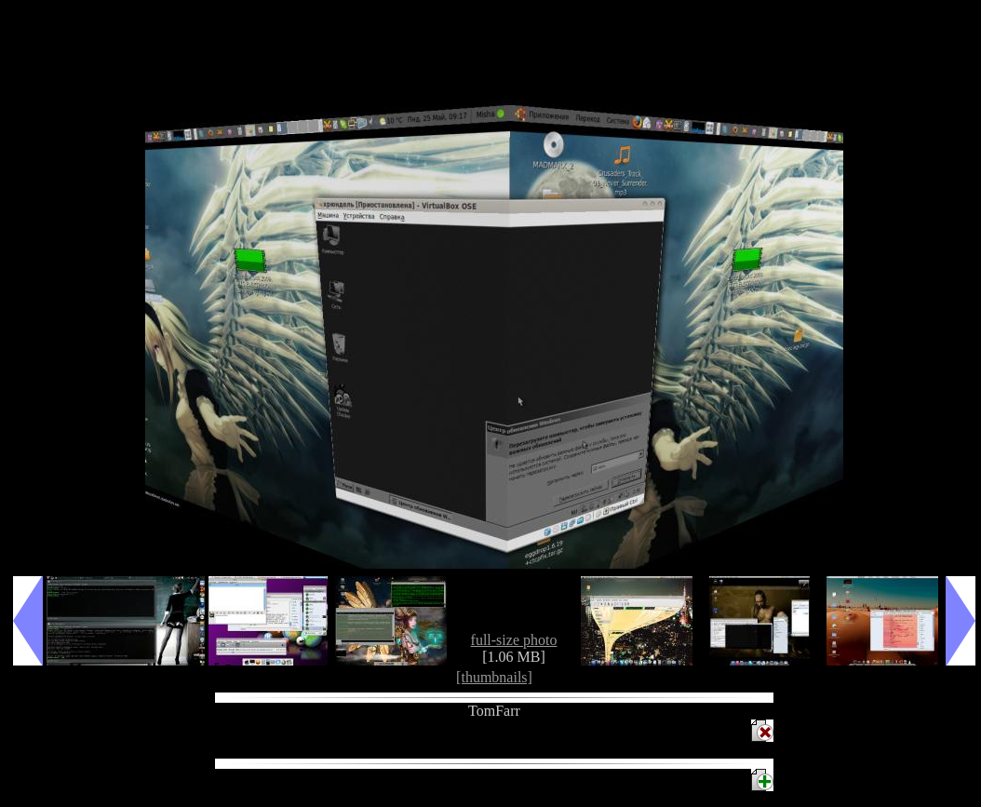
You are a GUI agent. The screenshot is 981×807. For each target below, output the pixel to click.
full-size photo (514, 640)
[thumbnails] (494, 677)
